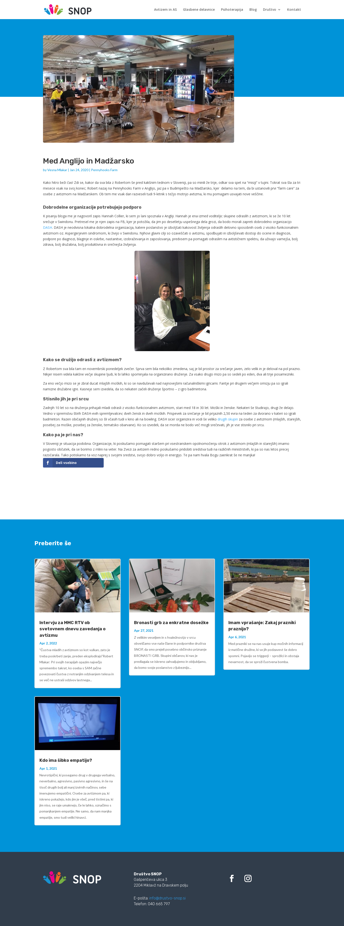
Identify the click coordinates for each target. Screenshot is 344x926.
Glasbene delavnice (199, 10)
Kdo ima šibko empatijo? (65, 760)
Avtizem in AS (165, 10)
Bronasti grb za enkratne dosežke (171, 622)
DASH (47, 227)
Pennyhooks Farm (104, 170)
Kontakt (294, 10)
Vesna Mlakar (57, 170)
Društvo (269, 10)
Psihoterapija (232, 10)
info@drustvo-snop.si (167, 898)
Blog (253, 10)
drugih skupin (228, 419)
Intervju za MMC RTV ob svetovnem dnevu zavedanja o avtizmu (72, 629)
